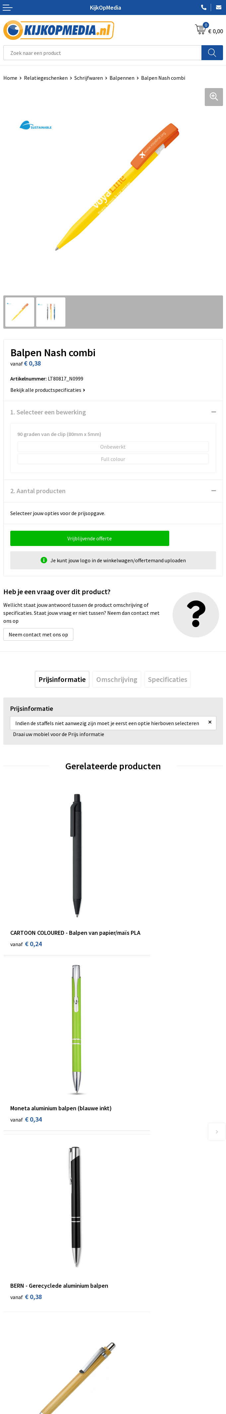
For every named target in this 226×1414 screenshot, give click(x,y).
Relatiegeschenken (46, 77)
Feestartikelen (133, 1277)
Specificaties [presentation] (167, 679)
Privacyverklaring (136, 1331)
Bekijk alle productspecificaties (47, 389)
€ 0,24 (26, 915)
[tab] (62, 679)
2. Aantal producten (38, 491)
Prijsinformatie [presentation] (62, 679)
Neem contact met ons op (38, 634)
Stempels (127, 1257)
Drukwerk (127, 1176)
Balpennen (122, 77)
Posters (125, 1227)
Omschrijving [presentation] (116, 679)
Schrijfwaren (88, 77)
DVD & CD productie (138, 1186)
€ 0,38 (26, 1064)
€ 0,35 (136, 1055)
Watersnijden (131, 1196)
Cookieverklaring (135, 1320)
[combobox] (102, 52)
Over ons (13, 1320)
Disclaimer (128, 1341)
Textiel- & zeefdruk (137, 1247)
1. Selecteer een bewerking (48, 412)
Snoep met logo (134, 1267)
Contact (12, 1310)
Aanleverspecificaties (27, 1331)
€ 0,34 (136, 915)
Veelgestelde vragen (26, 1341)
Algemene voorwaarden (143, 1310)
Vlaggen (125, 1216)
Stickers (125, 1237)
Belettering (129, 1206)
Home (10, 77)
